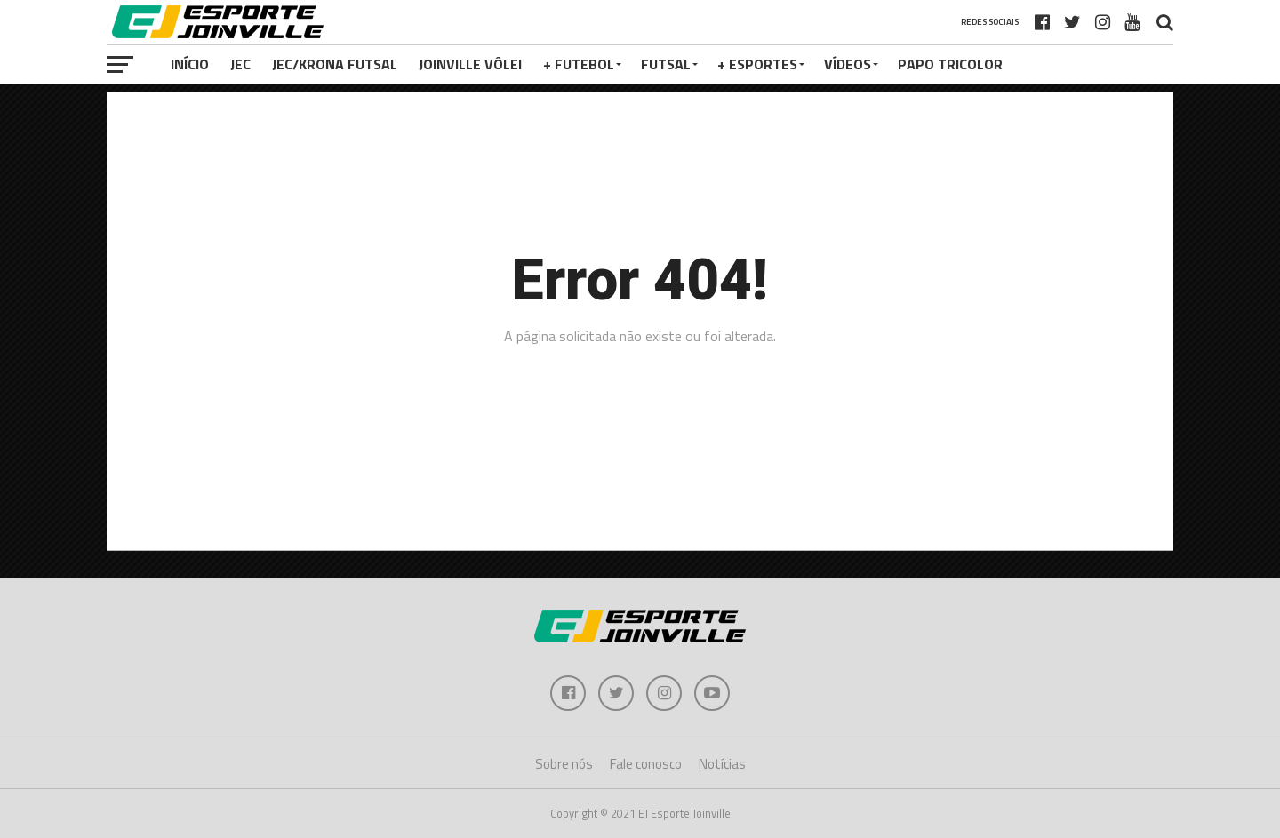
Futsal (666, 64)
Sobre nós (564, 764)
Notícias (722, 764)
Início (190, 64)
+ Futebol (578, 64)
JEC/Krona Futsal (334, 64)
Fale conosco (646, 764)
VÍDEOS (847, 64)
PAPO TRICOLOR (950, 64)
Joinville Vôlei (470, 64)
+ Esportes (757, 64)
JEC (240, 64)
